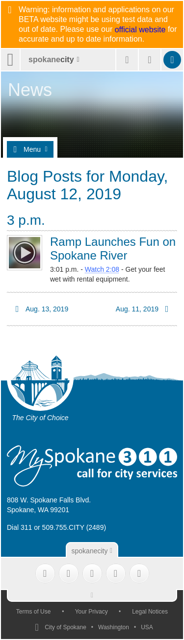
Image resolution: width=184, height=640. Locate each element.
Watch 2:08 (102, 269)
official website (140, 30)
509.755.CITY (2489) (74, 527)
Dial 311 (19, 527)
